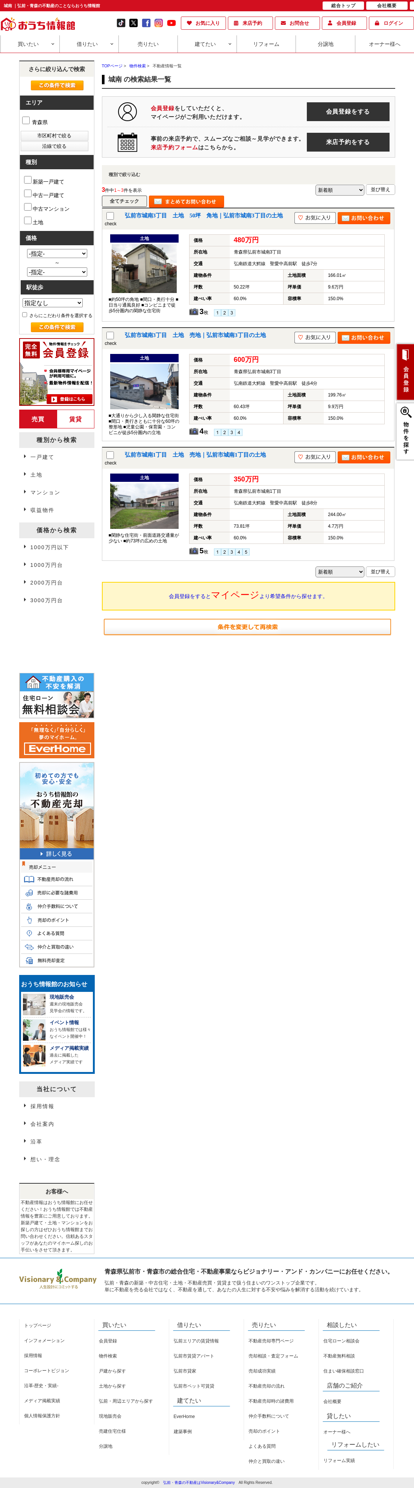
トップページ (37, 1325)
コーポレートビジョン (46, 1370)
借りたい (87, 44)
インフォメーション (44, 1340)
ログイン (393, 23)
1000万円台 (46, 565)
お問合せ (299, 23)
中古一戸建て (44, 194)
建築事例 (183, 1431)
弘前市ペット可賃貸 (194, 1386)
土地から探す (112, 1386)
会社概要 (332, 1401)
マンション (45, 492)
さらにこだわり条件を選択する (57, 315)
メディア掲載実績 (42, 1400)
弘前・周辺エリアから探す (126, 1401)
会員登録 (346, 23)
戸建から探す (112, 1371)
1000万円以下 (49, 547)
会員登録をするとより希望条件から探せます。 (248, 594)
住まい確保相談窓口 (343, 1371)
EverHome (184, 1416)
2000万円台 (46, 583)
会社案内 (42, 1124)
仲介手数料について (269, 1416)
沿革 (36, 1142)
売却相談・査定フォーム (273, 1356)
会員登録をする (348, 111)
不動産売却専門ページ (271, 1341)
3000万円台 (46, 600)
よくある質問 (262, 1446)
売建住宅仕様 (112, 1431)
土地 (33, 221)
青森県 (35, 122)
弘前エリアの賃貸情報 (196, 1341)
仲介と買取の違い (267, 1461)
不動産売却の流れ (267, 1386)
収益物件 (42, 510)
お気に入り (208, 23)
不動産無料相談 (339, 1356)
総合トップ (343, 5)
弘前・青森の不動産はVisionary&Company (199, 1482)
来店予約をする (348, 142)
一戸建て (42, 457)
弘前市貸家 (185, 1371)
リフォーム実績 (339, 1460)
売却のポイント (264, 1431)
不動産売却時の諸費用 (271, 1401)
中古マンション (47, 207)
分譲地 (326, 44)
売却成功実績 (262, 1371)
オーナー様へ (384, 44)
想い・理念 (45, 1159)
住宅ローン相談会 (341, 1341)
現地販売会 (110, 1416)
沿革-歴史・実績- (41, 1385)
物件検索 (108, 1356)
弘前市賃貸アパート (194, 1356)
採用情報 (42, 1106)
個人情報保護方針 (42, 1415)
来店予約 (252, 23)
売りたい (148, 44)
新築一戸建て (44, 180)
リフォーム (266, 44)
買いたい (28, 44)
